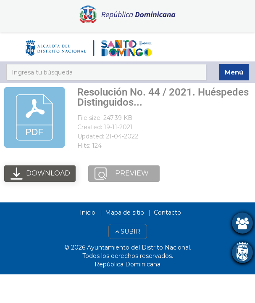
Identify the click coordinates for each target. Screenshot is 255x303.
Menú (234, 72)
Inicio (87, 212)
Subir (127, 231)
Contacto (167, 212)
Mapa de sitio (124, 212)
